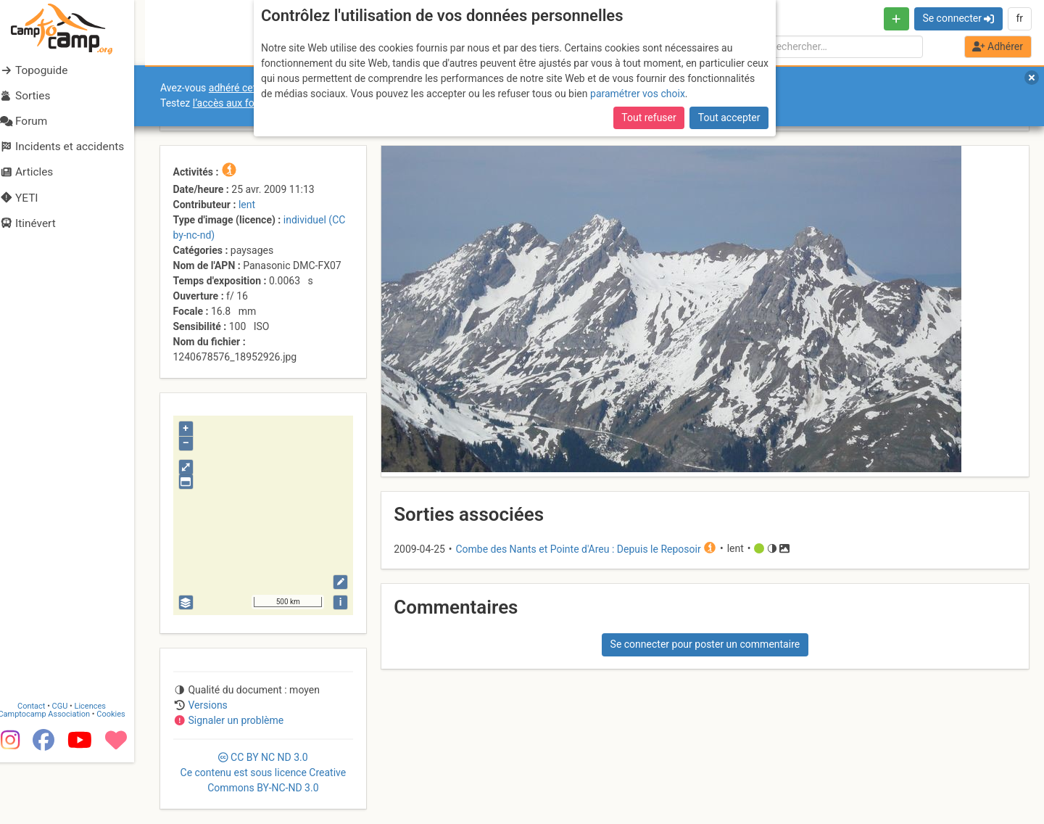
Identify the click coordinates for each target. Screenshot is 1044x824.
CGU (71, 767)
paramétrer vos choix (637, 93)
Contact (42, 767)
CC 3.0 (264, 772)
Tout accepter (729, 117)
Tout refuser (648, 117)
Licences (101, 767)
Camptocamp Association (55, 775)
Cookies (121, 775)
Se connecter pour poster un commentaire (705, 644)
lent (247, 204)
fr (1019, 18)
